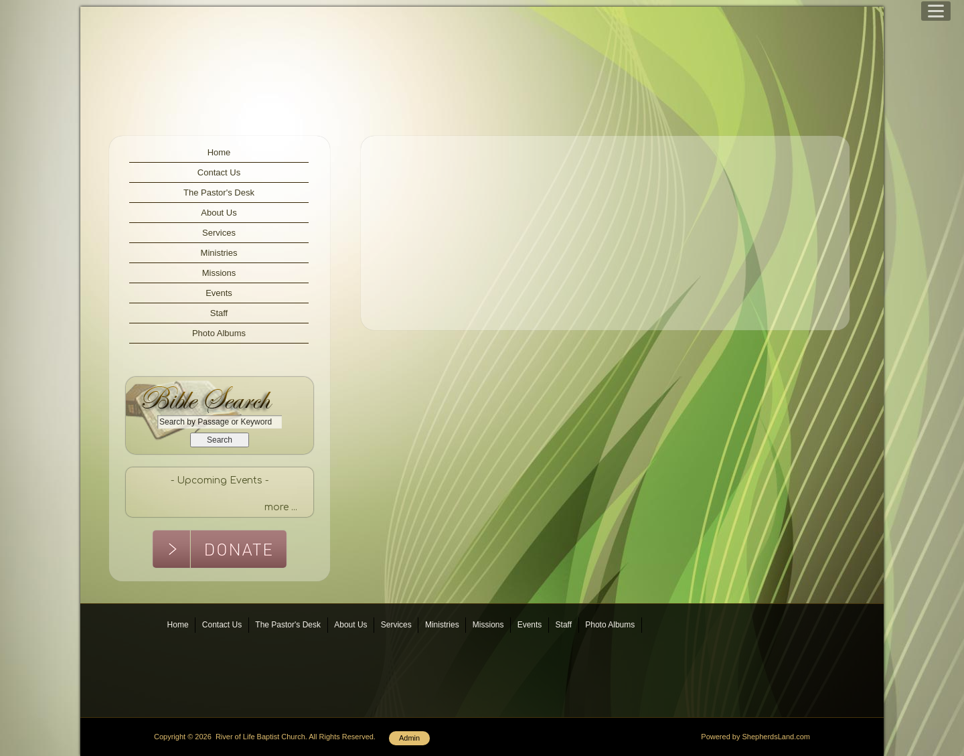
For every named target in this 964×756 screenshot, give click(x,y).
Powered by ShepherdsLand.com (755, 737)
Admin (409, 738)
